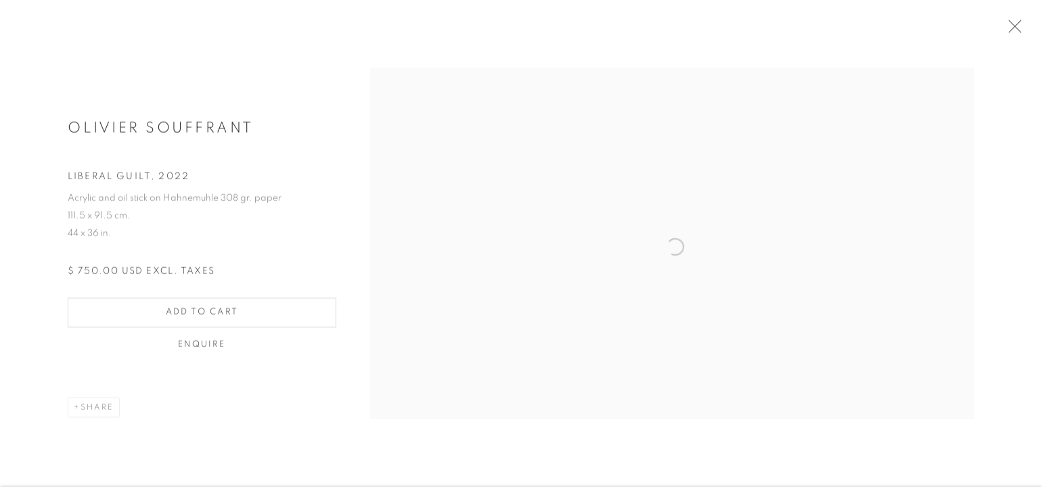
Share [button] (97, 410)
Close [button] (1011, 30)
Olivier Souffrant (161, 130)
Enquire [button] (202, 347)
